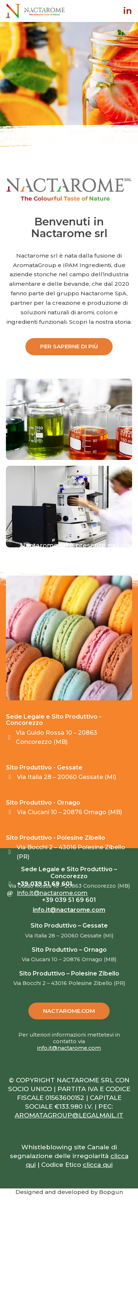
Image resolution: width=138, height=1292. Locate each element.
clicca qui (98, 1164)
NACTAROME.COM (69, 1010)
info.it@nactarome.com (52, 893)
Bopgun (111, 1191)
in (127, 11)
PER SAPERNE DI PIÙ (69, 346)
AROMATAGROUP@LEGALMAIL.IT (69, 1115)
